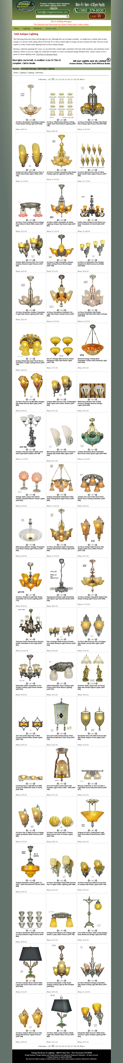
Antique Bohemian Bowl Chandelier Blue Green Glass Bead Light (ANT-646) (92, 452)
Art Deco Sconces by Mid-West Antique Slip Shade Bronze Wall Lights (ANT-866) (30, 403)
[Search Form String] (52, 16)
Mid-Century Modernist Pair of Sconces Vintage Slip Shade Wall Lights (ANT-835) (61, 453)
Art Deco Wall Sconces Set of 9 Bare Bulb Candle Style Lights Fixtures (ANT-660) (92, 174)
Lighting (26, 28)
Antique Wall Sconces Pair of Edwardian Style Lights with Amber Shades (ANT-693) (61, 403)
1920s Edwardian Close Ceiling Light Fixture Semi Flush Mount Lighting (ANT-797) (60, 687)
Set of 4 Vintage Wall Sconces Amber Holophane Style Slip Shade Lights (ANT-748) (60, 360)
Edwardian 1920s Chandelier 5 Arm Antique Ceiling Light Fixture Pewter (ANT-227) (29, 687)
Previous (43, 79)
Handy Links (51, 28)
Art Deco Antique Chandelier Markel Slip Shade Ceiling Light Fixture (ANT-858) (92, 598)
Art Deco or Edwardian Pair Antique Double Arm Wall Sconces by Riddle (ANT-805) (91, 264)
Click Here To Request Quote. (47, 54)
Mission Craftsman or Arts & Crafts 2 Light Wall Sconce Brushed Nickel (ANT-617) (92, 787)
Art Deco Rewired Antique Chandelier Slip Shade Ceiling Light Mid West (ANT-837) (92, 984)
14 (62, 79)
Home (16, 28)
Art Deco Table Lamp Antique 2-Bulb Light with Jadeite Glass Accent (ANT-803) (60, 1034)
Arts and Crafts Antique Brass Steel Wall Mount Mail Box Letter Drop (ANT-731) (61, 737)
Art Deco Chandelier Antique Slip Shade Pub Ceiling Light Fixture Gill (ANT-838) (92, 123)
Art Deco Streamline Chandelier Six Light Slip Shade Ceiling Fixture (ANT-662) (60, 314)
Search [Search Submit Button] (67, 16)
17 (72, 79)
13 (59, 79)
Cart (93, 16)
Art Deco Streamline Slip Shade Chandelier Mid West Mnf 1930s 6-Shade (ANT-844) (92, 314)
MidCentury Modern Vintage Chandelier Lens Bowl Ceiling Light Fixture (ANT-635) (30, 548)
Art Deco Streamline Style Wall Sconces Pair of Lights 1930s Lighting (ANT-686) (61, 883)
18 (75, 79)
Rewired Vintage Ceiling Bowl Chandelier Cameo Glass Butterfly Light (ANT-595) (92, 360)
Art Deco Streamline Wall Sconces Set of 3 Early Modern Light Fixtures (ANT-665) (30, 934)
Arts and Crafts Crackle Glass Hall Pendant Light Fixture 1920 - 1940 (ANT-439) (61, 787)
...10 (48, 79)
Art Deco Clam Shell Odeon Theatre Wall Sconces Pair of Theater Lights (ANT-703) (60, 834)
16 (69, 79)
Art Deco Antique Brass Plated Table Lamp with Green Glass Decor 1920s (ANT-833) (29, 984)
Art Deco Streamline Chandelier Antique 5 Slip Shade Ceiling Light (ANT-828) (30, 123)
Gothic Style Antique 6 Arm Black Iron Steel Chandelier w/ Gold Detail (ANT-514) (91, 224)
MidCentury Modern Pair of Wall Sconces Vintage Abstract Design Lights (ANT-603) (90, 403)
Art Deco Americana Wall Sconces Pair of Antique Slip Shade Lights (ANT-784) (92, 883)
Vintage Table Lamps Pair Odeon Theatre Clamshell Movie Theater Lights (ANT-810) (30, 498)
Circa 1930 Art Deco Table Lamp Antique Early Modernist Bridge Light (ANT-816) (92, 933)
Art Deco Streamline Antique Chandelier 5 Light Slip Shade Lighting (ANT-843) (30, 313)
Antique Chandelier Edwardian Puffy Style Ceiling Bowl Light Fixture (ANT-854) (60, 498)
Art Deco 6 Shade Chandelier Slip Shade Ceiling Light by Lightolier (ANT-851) (61, 173)
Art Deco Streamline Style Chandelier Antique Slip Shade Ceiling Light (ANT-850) (61, 548)
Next (81, 79)
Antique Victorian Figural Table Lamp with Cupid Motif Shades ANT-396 (29, 452)
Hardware (38, 28)
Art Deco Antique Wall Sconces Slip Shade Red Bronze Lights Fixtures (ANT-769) (29, 1034)
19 (78, 79)
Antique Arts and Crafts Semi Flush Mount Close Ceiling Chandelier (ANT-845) (91, 498)
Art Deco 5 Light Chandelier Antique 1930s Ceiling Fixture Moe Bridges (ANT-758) (60, 264)
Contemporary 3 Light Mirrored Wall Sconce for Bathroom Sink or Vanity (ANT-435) (29, 787)
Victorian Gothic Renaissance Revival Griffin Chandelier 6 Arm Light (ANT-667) (29, 643)
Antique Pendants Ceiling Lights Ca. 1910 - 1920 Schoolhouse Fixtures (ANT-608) (30, 884)
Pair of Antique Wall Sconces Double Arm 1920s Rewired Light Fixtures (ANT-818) (61, 643)
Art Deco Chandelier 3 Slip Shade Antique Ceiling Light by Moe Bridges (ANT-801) (60, 984)
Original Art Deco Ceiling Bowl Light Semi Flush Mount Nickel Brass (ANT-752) (91, 834)
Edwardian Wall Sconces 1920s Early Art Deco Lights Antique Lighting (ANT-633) (92, 1034)
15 (66, 79)
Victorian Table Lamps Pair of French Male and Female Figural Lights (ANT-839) (91, 687)
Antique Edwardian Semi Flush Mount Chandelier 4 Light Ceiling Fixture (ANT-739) (30, 362)
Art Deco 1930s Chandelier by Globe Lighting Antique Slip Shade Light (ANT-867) (61, 224)
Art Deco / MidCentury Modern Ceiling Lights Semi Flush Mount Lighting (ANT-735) (61, 124)
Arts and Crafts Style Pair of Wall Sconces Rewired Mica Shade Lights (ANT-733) (29, 737)
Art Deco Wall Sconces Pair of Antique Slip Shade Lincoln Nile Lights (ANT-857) (92, 643)
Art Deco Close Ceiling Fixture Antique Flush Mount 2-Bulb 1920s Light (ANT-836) (30, 224)
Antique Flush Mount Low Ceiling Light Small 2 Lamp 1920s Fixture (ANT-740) (61, 933)
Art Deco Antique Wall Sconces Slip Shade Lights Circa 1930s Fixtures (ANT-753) (91, 548)
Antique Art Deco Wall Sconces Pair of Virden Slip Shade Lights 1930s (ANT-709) (30, 174)
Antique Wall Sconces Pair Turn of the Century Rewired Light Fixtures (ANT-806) (30, 264)
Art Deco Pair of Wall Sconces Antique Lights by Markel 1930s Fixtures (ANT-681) (30, 834)
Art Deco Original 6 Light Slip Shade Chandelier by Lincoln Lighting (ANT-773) (29, 598)
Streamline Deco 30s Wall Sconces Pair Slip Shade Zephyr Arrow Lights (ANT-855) (92, 737)
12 (56, 79)
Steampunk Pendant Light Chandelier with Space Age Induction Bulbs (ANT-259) (61, 598)
